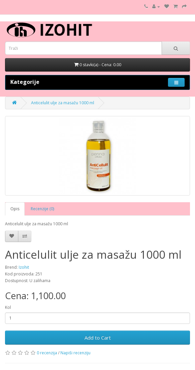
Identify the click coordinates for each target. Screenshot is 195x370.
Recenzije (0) (42, 209)
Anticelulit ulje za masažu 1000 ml (62, 103)
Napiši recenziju (75, 353)
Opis (14, 209)
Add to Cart (97, 337)
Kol (8, 307)
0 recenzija (47, 353)
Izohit (24, 267)
